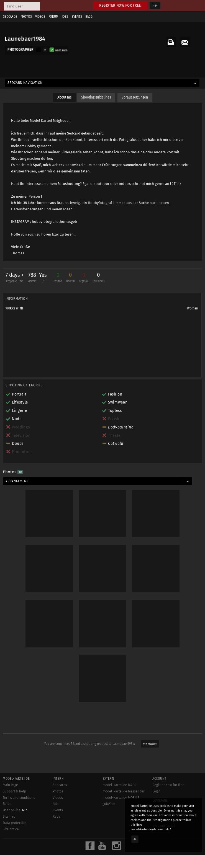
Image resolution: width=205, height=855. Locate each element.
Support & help (14, 791)
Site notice (11, 829)
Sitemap (9, 816)
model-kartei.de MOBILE (120, 798)
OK (135, 839)
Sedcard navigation (25, 83)
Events (77, 17)
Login (155, 5)
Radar (57, 816)
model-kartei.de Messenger (123, 791)
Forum (53, 17)
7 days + (15, 278)
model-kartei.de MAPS (119, 785)
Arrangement (17, 481)
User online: (15, 810)
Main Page (10, 785)
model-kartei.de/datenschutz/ (150, 829)
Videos (40, 17)
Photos (26, 17)
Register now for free (120, 5)
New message (150, 743)
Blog (89, 17)
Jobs (65, 17)
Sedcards (10, 17)
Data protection (15, 823)
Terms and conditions (19, 798)
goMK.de (108, 804)
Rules (7, 804)
